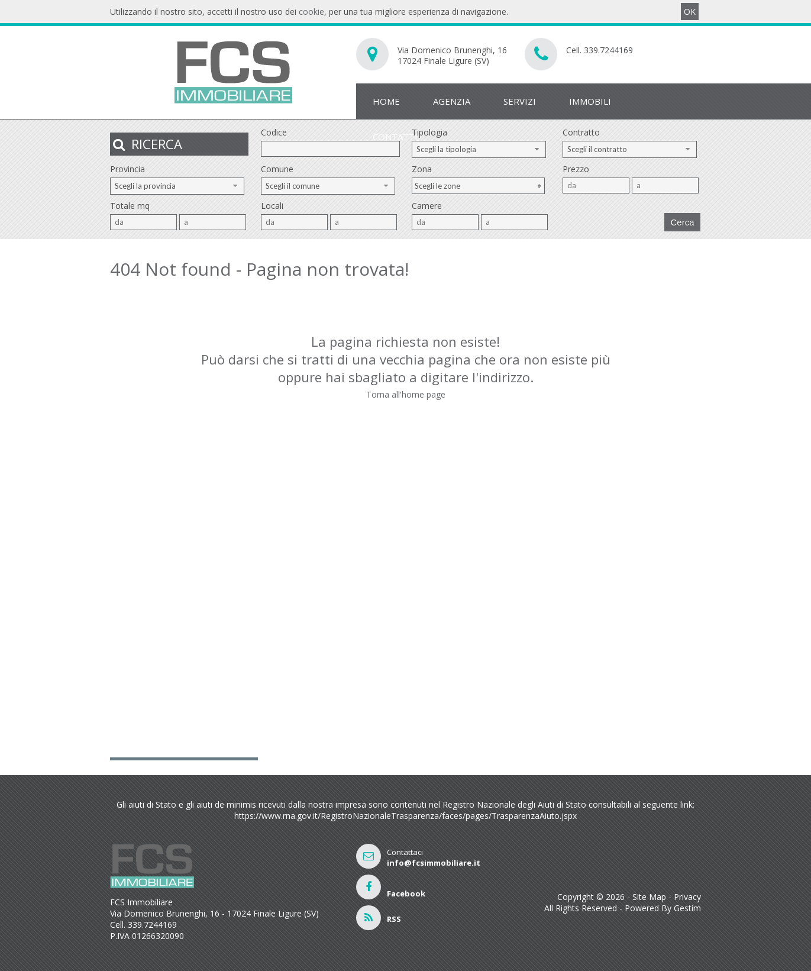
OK (690, 11)
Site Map (649, 896)
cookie (311, 11)
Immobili (590, 101)
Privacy (687, 896)
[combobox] (479, 149)
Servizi (519, 101)
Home (386, 101)
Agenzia (451, 101)
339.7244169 (608, 50)
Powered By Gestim (663, 908)
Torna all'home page (405, 394)
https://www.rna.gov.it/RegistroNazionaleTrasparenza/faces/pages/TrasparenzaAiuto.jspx (405, 815)
